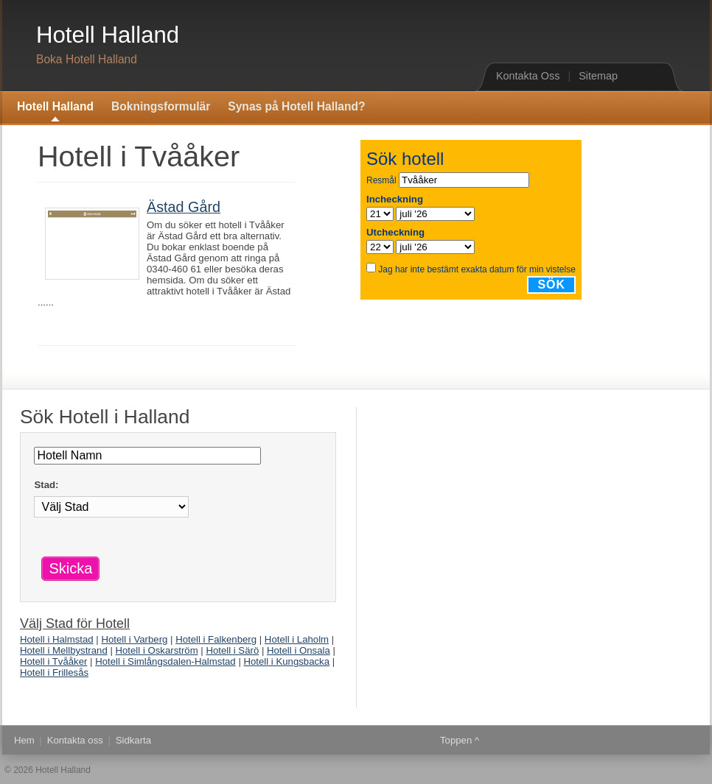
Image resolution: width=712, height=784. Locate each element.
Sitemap (598, 76)
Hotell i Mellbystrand (64, 650)
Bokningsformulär (160, 106)
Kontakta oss (75, 740)
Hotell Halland (107, 35)
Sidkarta (133, 740)
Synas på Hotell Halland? (296, 106)
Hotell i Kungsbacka (286, 661)
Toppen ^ (459, 740)
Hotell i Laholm (297, 639)
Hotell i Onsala (298, 650)
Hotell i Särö (232, 650)
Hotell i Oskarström (157, 650)
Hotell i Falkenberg (215, 639)
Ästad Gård (183, 207)
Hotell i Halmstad (57, 639)
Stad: (46, 484)
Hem (24, 740)
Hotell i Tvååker (53, 661)
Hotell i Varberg (134, 639)
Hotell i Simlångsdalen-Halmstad (165, 661)
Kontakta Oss (527, 76)
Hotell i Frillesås (54, 672)
